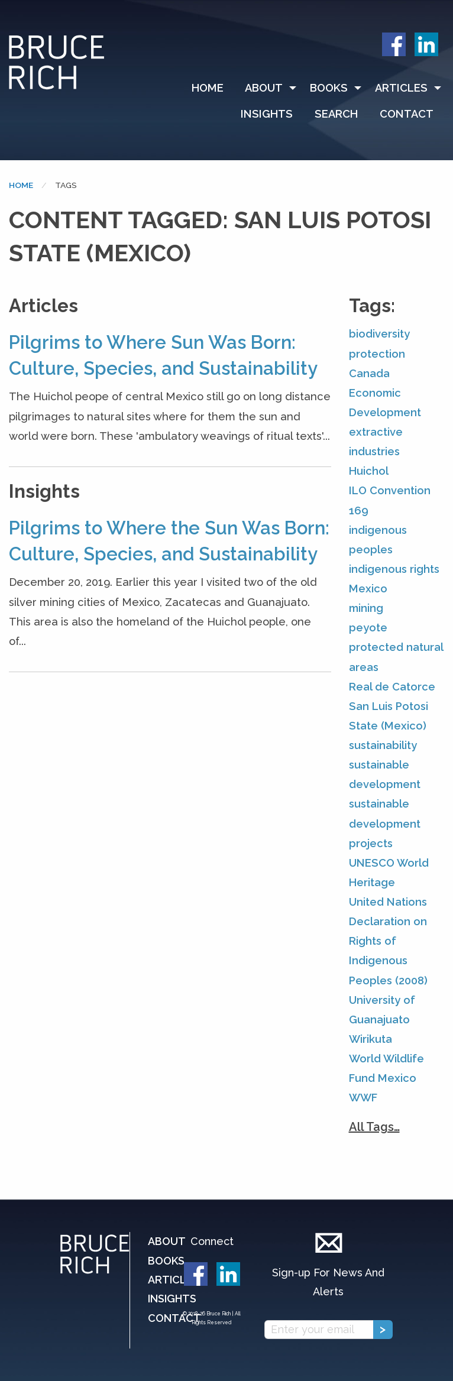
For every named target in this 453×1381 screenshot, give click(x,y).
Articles (401, 88)
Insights (267, 114)
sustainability (383, 745)
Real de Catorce (392, 686)
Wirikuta (370, 1039)
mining (366, 608)
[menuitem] (213, 88)
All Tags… (374, 1127)
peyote (368, 627)
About (264, 88)
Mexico (368, 588)
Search (336, 114)
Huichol (369, 471)
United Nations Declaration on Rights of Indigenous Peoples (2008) (388, 941)
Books (329, 88)
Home (208, 88)
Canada (369, 373)
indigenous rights (394, 569)
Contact (406, 114)
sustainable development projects (384, 823)
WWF (363, 1097)
